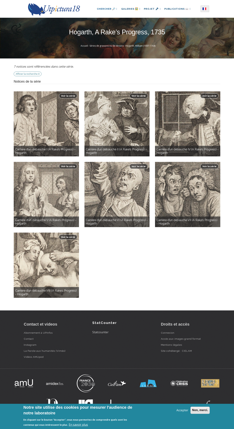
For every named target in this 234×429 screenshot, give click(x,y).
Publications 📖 (178, 8)
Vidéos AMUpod (34, 356)
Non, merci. (200, 410)
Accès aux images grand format (181, 338)
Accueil (84, 45)
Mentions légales (171, 344)
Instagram (30, 344)
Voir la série (68, 95)
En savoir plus (78, 425)
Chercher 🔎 (106, 8)
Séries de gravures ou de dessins (107, 45)
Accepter (182, 410)
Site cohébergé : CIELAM (176, 350)
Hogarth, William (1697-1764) (140, 45)
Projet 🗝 (152, 8)
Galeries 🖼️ (129, 8)
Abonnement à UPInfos (38, 332)
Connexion (167, 332)
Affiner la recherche (27, 73)
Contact (29, 338)
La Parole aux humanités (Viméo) (45, 350)
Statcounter (100, 332)
